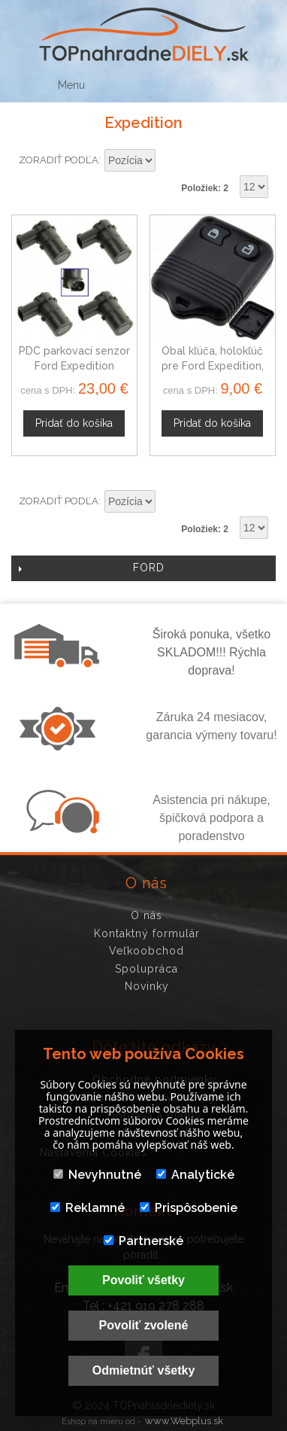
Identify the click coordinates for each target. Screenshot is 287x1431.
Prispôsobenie (188, 1208)
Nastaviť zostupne (169, 161)
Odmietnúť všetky (143, 1370)
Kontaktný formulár (147, 933)
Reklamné (87, 1208)
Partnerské (143, 1241)
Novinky (147, 986)
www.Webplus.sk (184, 1420)
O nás (146, 915)
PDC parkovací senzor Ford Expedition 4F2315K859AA (74, 365)
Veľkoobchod (146, 951)
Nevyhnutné (97, 1175)
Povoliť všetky (143, 1280)
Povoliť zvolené (144, 1325)
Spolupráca (146, 969)
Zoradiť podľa (58, 160)
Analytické (195, 1175)
